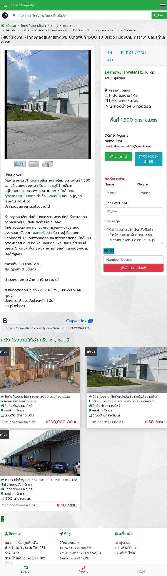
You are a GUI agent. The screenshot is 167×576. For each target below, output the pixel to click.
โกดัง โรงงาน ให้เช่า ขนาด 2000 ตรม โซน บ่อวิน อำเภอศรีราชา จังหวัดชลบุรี (35, 399)
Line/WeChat (116, 203)
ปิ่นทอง (30, 196)
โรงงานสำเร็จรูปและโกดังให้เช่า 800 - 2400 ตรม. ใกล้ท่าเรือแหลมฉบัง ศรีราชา (39, 482)
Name (109, 184)
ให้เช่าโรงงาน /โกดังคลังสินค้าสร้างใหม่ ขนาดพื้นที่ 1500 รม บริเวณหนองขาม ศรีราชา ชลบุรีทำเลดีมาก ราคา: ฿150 (134, 235)
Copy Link (79, 321)
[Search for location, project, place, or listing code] (81, 15)
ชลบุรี (54, 185)
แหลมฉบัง (53, 196)
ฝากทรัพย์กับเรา (126, 548)
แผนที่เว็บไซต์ (124, 553)
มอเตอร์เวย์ (41, 232)
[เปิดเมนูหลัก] (5, 5)
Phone (142, 184)
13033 (109, 251)
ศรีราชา (42, 185)
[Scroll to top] (2, 519)
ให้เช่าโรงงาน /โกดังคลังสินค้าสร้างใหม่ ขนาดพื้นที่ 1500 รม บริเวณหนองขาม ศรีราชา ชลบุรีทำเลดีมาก (123, 399)
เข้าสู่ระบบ (122, 542)
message (112, 221)
